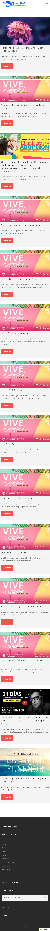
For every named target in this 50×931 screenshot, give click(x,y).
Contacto (5, 916)
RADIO (4, 873)
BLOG (4, 844)
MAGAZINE (5, 859)
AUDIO (4, 851)
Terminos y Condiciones (10, 826)
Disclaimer (5, 907)
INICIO (4, 840)
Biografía (6, 866)
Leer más (7, 66)
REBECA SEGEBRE (8, 862)
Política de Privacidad (10, 882)
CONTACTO (6, 870)
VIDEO (4, 848)
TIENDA (4, 855)
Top (25, 926)
